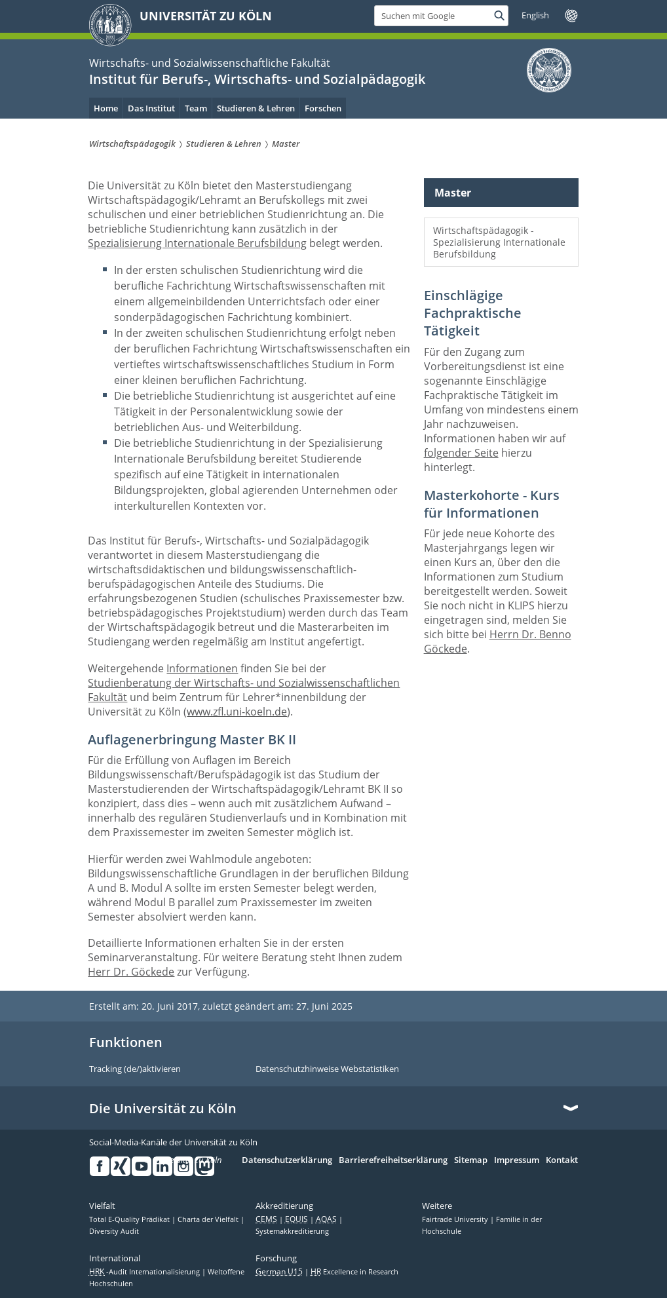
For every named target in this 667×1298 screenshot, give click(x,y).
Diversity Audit (114, 1231)
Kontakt (562, 1160)
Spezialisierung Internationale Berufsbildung (197, 243)
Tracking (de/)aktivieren (135, 1069)
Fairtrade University (456, 1219)
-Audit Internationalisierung (145, 1271)
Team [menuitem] (196, 108)
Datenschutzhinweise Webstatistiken (327, 1069)
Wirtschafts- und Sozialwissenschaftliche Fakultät (209, 63)
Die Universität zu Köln (163, 1109)
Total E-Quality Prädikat (130, 1219)
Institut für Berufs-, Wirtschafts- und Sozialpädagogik (257, 79)
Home (106, 108)
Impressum (516, 1160)
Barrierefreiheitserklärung (393, 1160)
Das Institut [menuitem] (151, 108)
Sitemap (470, 1160)
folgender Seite (461, 453)
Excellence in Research (354, 1271)
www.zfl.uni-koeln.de (237, 711)
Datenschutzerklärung (287, 1160)
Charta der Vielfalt (209, 1219)
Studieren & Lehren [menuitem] (256, 108)
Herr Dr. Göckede (131, 971)
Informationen (202, 668)
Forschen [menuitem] (323, 108)
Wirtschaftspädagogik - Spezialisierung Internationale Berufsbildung (499, 242)
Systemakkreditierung (292, 1231)
